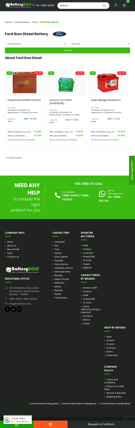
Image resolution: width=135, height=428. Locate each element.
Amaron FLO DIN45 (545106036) (60, 101)
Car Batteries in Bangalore (44, 403)
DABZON (87, 267)
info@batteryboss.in (20, 303)
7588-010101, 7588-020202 (23, 298)
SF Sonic (87, 260)
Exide (85, 245)
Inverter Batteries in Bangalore (79, 403)
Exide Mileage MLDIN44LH (106, 100)
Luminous (88, 252)
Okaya (86, 264)
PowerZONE (89, 256)
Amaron (87, 249)
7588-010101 (70, 195)
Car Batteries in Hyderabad (115, 403)
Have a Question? (132, 170)
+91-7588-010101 (43, 5)
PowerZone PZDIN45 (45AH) (24, 100)
